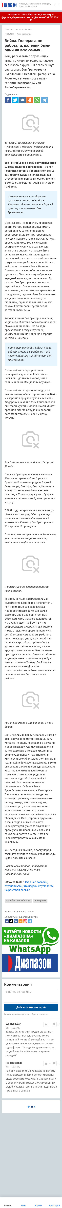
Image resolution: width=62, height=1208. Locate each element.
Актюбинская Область (18, 900)
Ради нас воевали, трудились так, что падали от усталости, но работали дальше (29, 886)
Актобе (28, 30)
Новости (19, 30)
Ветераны (40, 900)
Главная (8, 30)
